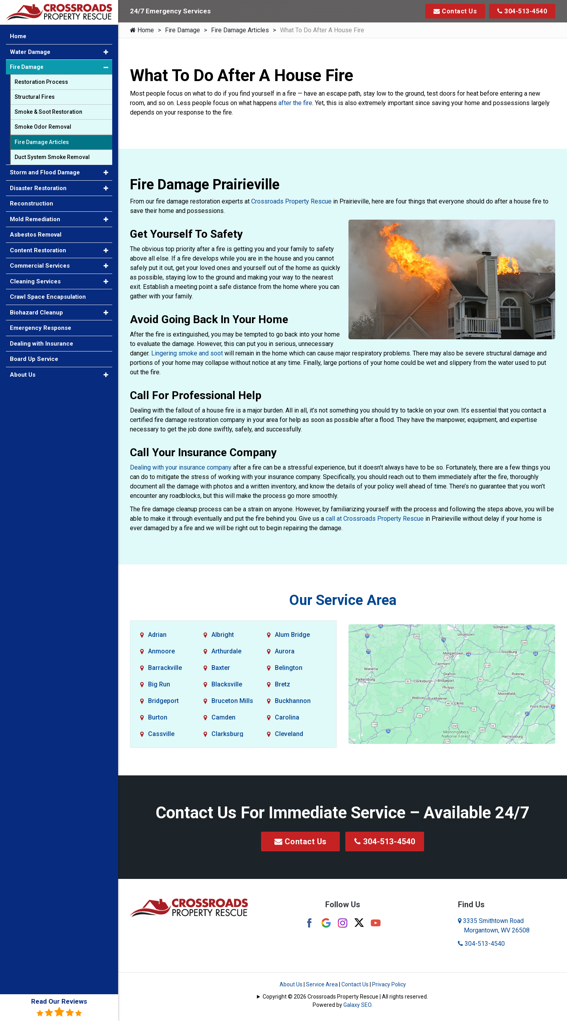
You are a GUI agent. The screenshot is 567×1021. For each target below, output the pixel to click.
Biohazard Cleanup (36, 312)
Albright (222, 634)
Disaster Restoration (38, 188)
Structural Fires (35, 97)
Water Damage (30, 51)
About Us (291, 984)
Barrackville (165, 667)
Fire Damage (182, 30)
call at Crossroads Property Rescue (375, 518)
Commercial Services (40, 265)
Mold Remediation (35, 219)
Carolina (287, 717)
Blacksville (226, 684)
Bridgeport (163, 701)
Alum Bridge (292, 634)
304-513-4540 (522, 11)
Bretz (282, 684)
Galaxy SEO (357, 1005)
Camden (223, 717)
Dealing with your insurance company (181, 467)
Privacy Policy (389, 984)
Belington (288, 667)
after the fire (295, 103)
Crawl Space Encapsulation (48, 296)
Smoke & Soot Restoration (48, 112)
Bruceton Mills (232, 701)
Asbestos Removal (35, 234)
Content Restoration (38, 250)
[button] (106, 52)
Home (142, 30)
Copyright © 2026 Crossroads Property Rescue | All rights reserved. (345, 996)
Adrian (157, 634)
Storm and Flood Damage (45, 172)
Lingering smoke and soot (187, 353)
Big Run (159, 684)
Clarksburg (227, 734)
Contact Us (455, 11)
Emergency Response (40, 327)
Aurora (285, 651)
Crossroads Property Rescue (291, 201)
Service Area (322, 984)
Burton (157, 717)
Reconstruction (31, 203)
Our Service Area (343, 600)
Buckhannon (293, 701)
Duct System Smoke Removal (52, 157)
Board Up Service (34, 359)
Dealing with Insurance (41, 343)
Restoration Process (41, 82)
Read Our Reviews (59, 1007)
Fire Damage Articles (240, 30)
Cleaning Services (35, 281)
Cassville (161, 734)
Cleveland (289, 734)
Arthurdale (226, 651)
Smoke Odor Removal (43, 127)
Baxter (220, 667)
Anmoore (161, 651)
